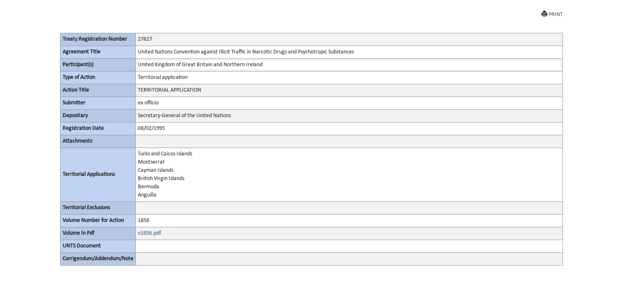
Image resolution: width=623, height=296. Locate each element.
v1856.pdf (149, 233)
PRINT (552, 14)
